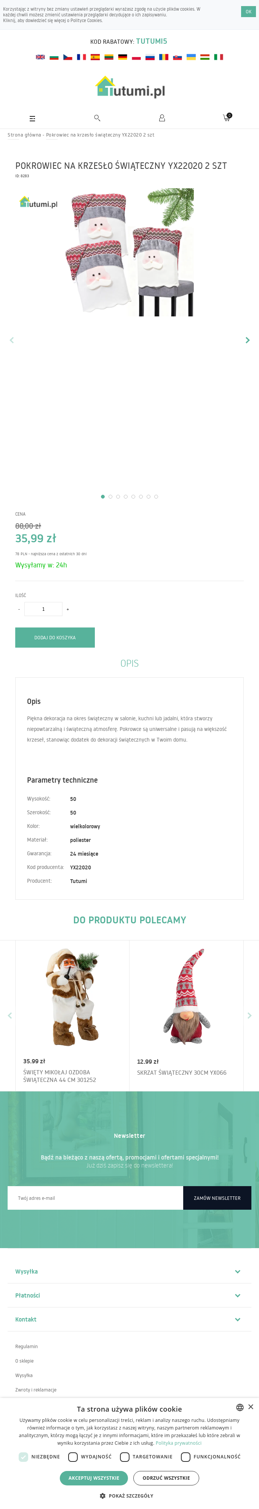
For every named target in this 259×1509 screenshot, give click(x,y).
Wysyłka (24, 1375)
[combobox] (240, 1407)
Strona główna (25, 135)
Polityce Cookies (86, 20)
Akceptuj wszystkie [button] (94, 1478)
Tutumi (78, 881)
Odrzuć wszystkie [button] (166, 1478)
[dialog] (129, 1453)
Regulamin (26, 1346)
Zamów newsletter (217, 1198)
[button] (129, 1495)
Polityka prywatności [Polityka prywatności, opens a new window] (178, 1443)
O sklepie (24, 1361)
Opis (129, 662)
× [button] (250, 1407)
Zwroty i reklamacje (35, 1390)
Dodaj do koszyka (55, 637)
